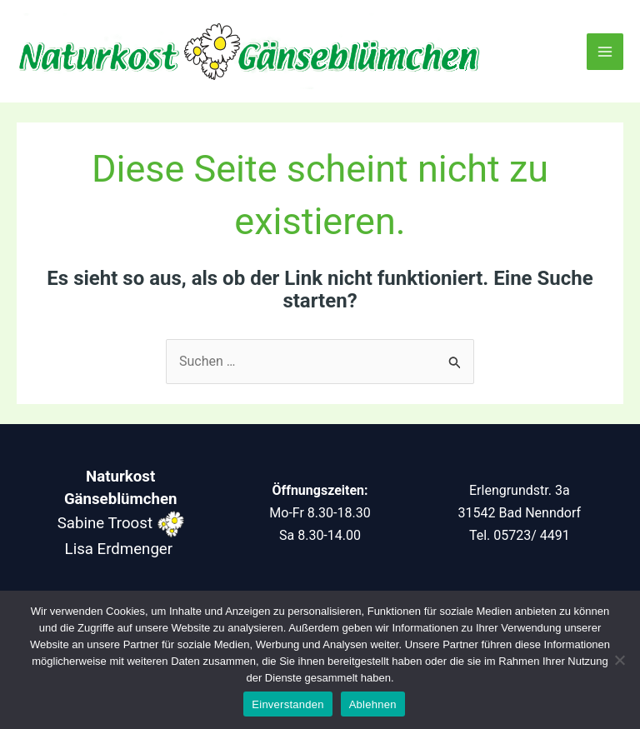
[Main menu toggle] (605, 51)
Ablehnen (373, 704)
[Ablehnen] (619, 660)
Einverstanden (287, 704)
